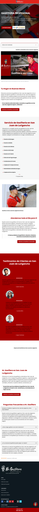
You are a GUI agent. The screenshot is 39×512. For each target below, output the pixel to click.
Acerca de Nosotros (5, 492)
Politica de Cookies (4, 481)
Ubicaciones (3, 490)
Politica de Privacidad (5, 484)
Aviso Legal (3, 479)
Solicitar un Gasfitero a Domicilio (10, 109)
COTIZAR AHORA (6, 27)
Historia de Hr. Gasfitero (5, 494)
